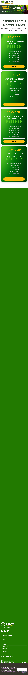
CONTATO (4, 649)
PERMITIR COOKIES (21, 669)
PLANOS (3, 644)
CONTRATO (4, 651)
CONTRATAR (14, 66)
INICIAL (3, 639)
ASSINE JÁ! (4, 646)
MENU (23, 3)
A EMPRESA (4, 642)
